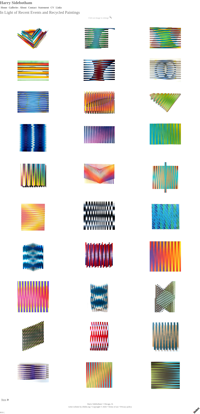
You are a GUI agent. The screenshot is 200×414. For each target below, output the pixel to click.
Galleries (13, 7)
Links (59, 7)
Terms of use (113, 407)
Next (3, 399)
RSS (2, 412)
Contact (32, 7)
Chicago (107, 404)
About (23, 7)
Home (4, 7)
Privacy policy (126, 407)
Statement (43, 7)
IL (112, 404)
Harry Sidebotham (16, 2)
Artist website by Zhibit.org (79, 407)
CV (52, 7)
